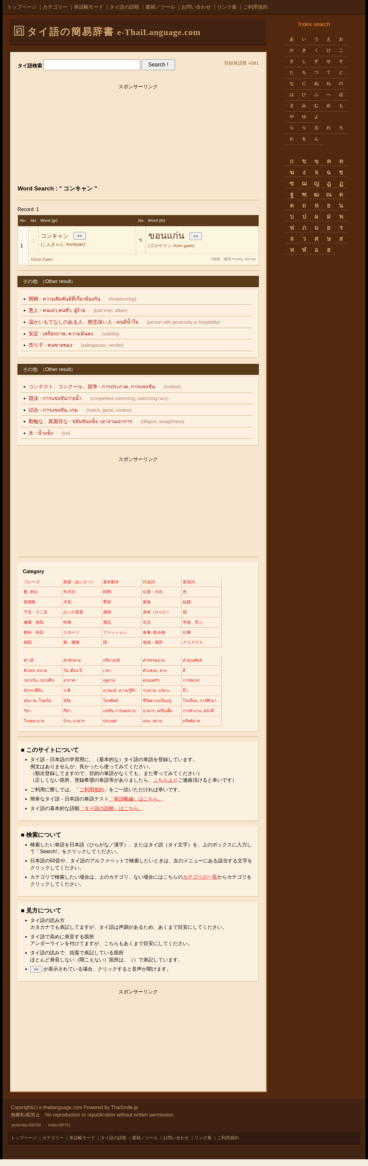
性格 (70, 624)
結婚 (199, 603)
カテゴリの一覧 (200, 883)
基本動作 (117, 582)
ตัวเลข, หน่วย (37, 674)
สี (196, 674)
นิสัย (70, 706)
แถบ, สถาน (162, 727)
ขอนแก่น (166, 235)
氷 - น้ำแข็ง (41, 433)
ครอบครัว (161, 685)
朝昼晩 (30, 603)
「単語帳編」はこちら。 (136, 805)
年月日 (72, 592)
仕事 (199, 635)
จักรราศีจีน (34, 695)
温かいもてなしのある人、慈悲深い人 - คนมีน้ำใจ (83, 322)
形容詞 (201, 582)
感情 (113, 614)
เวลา (113, 674)
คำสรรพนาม (164, 664)
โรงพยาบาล (35, 727)
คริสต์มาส (204, 727)
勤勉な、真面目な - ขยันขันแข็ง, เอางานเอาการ (80, 421)
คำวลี (29, 664)
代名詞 (158, 582)
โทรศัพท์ (117, 706)
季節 (113, 603)
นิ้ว (197, 695)
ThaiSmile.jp (124, 1114)
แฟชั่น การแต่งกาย (127, 717)
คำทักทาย (75, 664)
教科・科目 (34, 635)
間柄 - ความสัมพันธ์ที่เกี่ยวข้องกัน (64, 298)
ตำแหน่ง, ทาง (165, 674)
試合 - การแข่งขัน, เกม (53, 410)
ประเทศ (116, 727)
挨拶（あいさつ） (83, 582)
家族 (156, 603)
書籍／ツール (160, 7)
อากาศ (72, 685)
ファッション (122, 635)
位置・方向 (163, 592)
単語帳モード (88, 7)
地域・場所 (163, 645)
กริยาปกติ (118, 664)
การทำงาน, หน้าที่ (212, 717)
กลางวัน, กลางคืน (40, 685)
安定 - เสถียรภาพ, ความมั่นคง (61, 333)
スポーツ (75, 635)
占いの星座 (77, 614)
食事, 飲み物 (164, 635)
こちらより (165, 787)
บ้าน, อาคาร (78, 727)
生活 (156, 624)
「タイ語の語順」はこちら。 (111, 815)
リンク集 (227, 7)
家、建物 (75, 645)
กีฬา (70, 717)
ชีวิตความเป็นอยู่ (167, 706)
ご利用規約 (255, 7)
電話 (113, 624)
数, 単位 (31, 592)
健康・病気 (34, 624)
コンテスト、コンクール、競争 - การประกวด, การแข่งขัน (92, 386)
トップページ (22, 7)
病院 (28, 645)
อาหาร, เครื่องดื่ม (168, 717)
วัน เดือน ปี (76, 674)
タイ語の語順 (124, 7)
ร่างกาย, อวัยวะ (166, 695)
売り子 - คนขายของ (50, 345)
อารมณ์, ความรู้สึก (126, 695)
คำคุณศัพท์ (205, 664)
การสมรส (204, 685)
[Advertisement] (138, 136)
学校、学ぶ (205, 624)
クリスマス (205, 645)
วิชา (28, 717)
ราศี (70, 695)
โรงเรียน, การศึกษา (213, 706)
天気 (70, 603)
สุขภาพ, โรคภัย (38, 706)
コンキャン (55, 236)
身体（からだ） (167, 614)
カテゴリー (55, 7)
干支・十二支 (37, 614)
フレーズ (32, 582)
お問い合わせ (196, 7)
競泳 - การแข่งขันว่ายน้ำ (55, 398)
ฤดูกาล (115, 685)
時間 (113, 592)
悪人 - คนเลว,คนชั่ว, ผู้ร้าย (57, 310)
